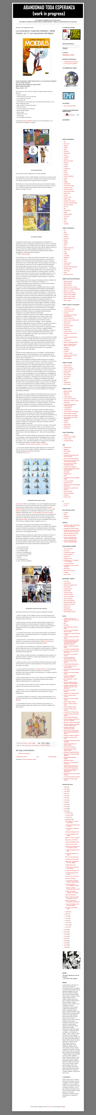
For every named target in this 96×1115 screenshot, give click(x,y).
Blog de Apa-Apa (68, 281)
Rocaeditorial (67, 210)
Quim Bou (66, 378)
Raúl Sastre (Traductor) (70, 747)
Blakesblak (66, 393)
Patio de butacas (68, 491)
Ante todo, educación (70, 878)
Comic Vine (67, 550)
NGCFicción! (67, 193)
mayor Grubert (41, 669)
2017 (65, 806)
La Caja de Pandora (69, 563)
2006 (65, 947)
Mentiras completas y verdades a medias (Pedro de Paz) (71, 725)
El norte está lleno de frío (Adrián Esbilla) (70, 666)
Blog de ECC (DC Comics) (70, 287)
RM (65, 208)
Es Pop (66, 172)
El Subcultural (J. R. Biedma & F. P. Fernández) (71, 561)
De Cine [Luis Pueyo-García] (71, 458)
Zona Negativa (67, 358)
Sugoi (65, 272)
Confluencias (67, 168)
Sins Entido (67, 270)
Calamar (66, 164)
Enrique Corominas (69, 369)
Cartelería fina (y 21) (70, 865)
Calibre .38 (66, 395)
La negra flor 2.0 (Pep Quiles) (71, 712)
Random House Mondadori (70, 203)
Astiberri (66, 236)
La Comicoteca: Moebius (44, 745)
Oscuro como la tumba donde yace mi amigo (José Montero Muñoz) (71, 732)
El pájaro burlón (68, 558)
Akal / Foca (66, 143)
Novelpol (66, 420)
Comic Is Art (26, 452)
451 (65, 142)
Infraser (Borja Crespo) (69, 701)
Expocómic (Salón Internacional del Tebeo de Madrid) (72, 526)
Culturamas (67, 556)
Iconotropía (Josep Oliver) (70, 333)
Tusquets (66, 223)
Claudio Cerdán (68, 589)
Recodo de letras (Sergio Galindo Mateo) (70, 749)
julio (67, 914)
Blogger (63, 1106)
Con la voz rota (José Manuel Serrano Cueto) (71, 631)
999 (65, 623)
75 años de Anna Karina (71, 844)
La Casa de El (67, 340)
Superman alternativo (70, 894)
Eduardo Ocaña (68, 367)
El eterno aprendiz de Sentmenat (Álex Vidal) (69, 658)
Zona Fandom (67, 574)
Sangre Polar (67, 426)
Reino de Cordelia (68, 204)
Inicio (37, 756)
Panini (65, 261)
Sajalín (65, 212)
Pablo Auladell (67, 374)
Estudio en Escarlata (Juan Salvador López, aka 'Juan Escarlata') (70, 687)
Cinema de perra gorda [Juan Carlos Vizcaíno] (71, 456)
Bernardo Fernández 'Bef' (70, 585)
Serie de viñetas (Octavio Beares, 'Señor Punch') (70, 345)
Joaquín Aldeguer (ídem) (70, 707)
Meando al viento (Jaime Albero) (72, 722)
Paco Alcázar (67, 376)
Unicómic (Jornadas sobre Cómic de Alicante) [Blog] (70, 538)
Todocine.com (67, 497)
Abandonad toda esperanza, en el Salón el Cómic (72, 847)
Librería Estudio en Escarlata (71, 411)
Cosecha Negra (68, 397)
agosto (67, 911)
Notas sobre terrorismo (69, 570)
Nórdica (66, 195)
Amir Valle (66, 581)
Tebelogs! (66, 347)
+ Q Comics (67, 307)
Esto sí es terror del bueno (71, 857)
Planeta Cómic (67, 263)
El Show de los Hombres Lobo (71, 320)
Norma (65, 259)
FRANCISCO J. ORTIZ (68, 55)
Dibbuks (66, 242)
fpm (49, 1106)
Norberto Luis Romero (69, 604)
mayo (67, 918)
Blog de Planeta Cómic (69, 298)
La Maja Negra (67, 409)
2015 (65, 811)
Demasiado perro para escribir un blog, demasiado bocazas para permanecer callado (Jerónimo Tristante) (71, 642)
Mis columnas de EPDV (70, 106)
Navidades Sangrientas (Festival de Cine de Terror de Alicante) (72, 531)
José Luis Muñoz (68, 598)
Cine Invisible (67, 451)
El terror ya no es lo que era (72, 876)
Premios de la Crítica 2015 (71, 859)
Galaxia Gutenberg (68, 176)
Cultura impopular (68, 554)
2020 (65, 800)
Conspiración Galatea (69, 552)
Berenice (66, 162)
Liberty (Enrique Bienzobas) (71, 717)
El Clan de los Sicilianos (70, 398)
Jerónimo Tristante (68, 594)
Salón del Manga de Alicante (71, 533)
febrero (67, 924)
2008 (65, 943)
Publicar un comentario (24, 753)
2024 (65, 791)
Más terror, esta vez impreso (72, 837)
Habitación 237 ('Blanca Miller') (71, 693)
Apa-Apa (66, 234)
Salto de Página (68, 214)
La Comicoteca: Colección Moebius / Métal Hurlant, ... (72, 881)
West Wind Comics (68, 274)
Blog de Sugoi (67, 300)
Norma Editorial (28, 120)
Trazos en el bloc (68, 353)
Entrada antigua (52, 756)
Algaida (66, 145)
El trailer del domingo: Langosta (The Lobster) (71, 892)
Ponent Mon (67, 265)
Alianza (66, 147)
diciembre (68, 813)
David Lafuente (67, 365)
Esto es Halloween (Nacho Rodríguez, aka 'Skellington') (71, 683)
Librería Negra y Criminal (70, 413)
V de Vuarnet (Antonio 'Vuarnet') (72, 776)
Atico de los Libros (68, 161)
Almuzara (66, 151)
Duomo (66, 170)
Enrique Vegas (67, 371)
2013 (65, 932)
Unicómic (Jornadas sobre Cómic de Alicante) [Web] (70, 541)
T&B (65, 220)
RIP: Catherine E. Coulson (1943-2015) (71, 822)
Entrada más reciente (21, 756)
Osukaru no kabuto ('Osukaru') (71, 735)
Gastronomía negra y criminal (71, 400)
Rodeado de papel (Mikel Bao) (71, 752)
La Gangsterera (68, 407)
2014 (65, 929)
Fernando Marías (68, 592)
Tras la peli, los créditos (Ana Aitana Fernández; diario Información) (71, 770)
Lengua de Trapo (68, 187)
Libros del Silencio (68, 189)
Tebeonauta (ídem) (68, 760)
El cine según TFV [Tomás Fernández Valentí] (70, 464)
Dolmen (66, 244)
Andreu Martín (67, 583)
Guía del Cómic (68, 331)
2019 (65, 802)
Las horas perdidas (68, 481)
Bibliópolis (66, 435)
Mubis (65, 514)
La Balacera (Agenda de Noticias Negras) (70, 405)
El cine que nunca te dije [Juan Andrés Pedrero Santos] (71, 461)
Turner (65, 222)
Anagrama (66, 157)
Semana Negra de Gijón (70, 535)
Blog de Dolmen (68, 285)
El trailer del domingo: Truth (72, 832)
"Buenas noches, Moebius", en (37, 444)
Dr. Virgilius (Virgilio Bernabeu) (71, 649)
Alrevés (66, 155)
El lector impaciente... (69, 318)
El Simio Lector (67, 438)
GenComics (67, 327)
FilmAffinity (66, 472)
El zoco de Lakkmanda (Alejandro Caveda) (69, 676)
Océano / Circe (67, 197)
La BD (65, 335)
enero (67, 927)
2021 (65, 797)
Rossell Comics (68, 268)
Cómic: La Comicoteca (33, 745)
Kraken (65, 253)
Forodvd (66, 512)
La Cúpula (66, 255)
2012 (65, 934)
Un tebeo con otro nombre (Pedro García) (70, 355)
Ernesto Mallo (67, 590)
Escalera (66, 174)
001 (65, 230)
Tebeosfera (66, 349)
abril (67, 920)
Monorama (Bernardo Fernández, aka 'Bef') (69, 728)
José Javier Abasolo (69, 596)
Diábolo (66, 240)
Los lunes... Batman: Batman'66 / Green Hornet (72, 888)
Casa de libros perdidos (70, 437)
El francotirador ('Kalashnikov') (71, 664)
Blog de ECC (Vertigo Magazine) (72, 289)
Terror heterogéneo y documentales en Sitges (72, 885)
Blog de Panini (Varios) (69, 296)
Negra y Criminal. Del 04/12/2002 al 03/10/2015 (72, 901)
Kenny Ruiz (67, 373)
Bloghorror (66, 449)
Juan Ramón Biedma (69, 600)
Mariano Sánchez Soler (70, 602)
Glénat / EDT (67, 249)
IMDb (65, 475)
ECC (65, 246)
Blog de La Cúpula (68, 291)
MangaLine (66, 257)
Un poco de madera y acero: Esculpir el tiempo (72, 904)
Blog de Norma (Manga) (70, 294)
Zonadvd (66, 518)
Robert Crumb (45, 641)
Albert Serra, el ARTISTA (71, 840)
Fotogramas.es (67, 474)
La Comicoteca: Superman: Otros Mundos (72, 867)
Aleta (65, 232)
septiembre (68, 819)
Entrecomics (67, 324)
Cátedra (66, 166)
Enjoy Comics (67, 322)
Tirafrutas (66, 351)
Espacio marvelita (68, 325)
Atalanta (66, 159)
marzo (67, 922)
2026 (65, 787)
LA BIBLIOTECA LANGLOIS (71, 61)
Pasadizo (66, 572)
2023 (65, 793)
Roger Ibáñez (67, 382)
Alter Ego (66, 625)
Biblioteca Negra (68, 391)
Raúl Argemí (67, 608)
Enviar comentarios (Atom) (29, 759)
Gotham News (67, 329)
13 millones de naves (69, 309)
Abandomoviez (67, 447)
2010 (65, 938)
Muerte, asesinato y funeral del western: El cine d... (72, 897)
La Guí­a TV (67, 504)
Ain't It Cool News (68, 548)
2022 (65, 795)
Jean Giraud (19, 504)
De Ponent (66, 238)
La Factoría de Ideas (69, 185)
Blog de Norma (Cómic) (70, 292)
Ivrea (65, 251)
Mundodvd (66, 516)
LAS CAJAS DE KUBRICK (70, 63)
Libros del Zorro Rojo (69, 191)
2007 (65, 945)
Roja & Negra (67, 424)
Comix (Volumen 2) (68, 311)
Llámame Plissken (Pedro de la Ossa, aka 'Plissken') (71, 720)
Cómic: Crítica (24, 745)
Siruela (65, 218)
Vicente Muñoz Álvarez (69, 611)
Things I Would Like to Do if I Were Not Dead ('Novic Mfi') (71, 766)
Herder (65, 178)
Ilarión (65, 180)
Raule (65, 380)
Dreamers (66, 313)
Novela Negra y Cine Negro (71, 415)
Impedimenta (67, 183)
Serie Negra (67, 428)
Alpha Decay (67, 153)
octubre (68, 817)
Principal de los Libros (69, 201)
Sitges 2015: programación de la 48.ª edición (72, 862)
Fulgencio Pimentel (68, 247)
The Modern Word (68, 440)
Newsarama (67, 568)
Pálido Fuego (67, 199)
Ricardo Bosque (68, 609)
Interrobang (67, 402)
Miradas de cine (68, 482)
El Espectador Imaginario (70, 467)
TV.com (66, 505)
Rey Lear (66, 206)
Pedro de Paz (67, 606)
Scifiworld (66, 495)
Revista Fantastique (69, 493)
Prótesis (66, 422)
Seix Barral (66, 216)
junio (67, 916)
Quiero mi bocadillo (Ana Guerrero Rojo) (70, 744)
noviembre (68, 815)
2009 (65, 940)
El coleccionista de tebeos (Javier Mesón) (70, 315)
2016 (65, 808)
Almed (65, 149)
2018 (65, 804)
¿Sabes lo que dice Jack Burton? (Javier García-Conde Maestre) (71, 620)
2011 (65, 936)
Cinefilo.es (66, 453)
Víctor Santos (67, 384)
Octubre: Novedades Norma (72, 842)
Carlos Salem (67, 587)
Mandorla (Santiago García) (71, 342)
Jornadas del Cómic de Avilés (71, 528)
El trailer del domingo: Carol (72, 870)
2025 (65, 789)
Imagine (66, 182)
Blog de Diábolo (68, 283)
